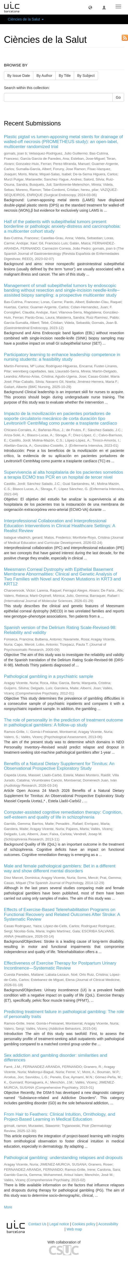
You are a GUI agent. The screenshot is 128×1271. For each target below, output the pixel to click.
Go (118, 97)
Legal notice (59, 1224)
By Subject (86, 75)
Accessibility (108, 1224)
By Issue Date (18, 75)
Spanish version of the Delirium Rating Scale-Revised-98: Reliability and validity (60, 630)
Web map (74, 1229)
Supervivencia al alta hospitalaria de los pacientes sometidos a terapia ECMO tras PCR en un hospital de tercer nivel (63, 475)
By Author (44, 75)
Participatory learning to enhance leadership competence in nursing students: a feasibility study (62, 357)
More (8, 1207)
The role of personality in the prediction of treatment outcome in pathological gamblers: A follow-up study (63, 722)
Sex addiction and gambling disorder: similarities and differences (55, 1058)
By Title (65, 75)
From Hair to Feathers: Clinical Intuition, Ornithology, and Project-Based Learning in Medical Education (59, 1117)
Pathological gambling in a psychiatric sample (48, 676)
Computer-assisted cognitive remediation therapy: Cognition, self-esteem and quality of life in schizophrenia (63, 815)
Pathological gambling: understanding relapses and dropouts (63, 1157)
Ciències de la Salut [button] (26, 19)
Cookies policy (83, 1224)
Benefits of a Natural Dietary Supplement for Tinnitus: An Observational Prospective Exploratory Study (59, 766)
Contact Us (37, 1224)
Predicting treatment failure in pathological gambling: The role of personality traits (64, 1014)
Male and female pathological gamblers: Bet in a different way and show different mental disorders (60, 868)
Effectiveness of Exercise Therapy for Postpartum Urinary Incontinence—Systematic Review (60, 966)
